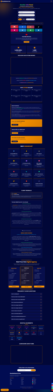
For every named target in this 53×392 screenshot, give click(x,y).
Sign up (24, 19)
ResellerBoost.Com (5, 1)
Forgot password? (32, 17)
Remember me (20, 17)
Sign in (20, 19)
